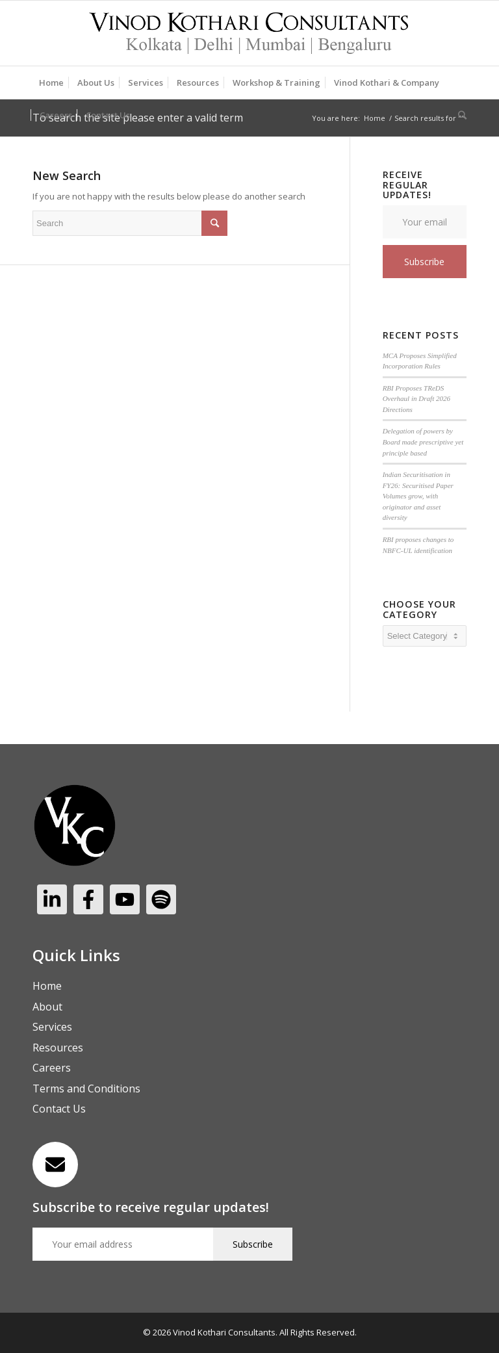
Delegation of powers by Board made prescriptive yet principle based (423, 441)
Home (374, 118)
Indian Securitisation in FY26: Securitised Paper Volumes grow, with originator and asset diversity (418, 495)
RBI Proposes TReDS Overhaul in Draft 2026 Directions (416, 398)
